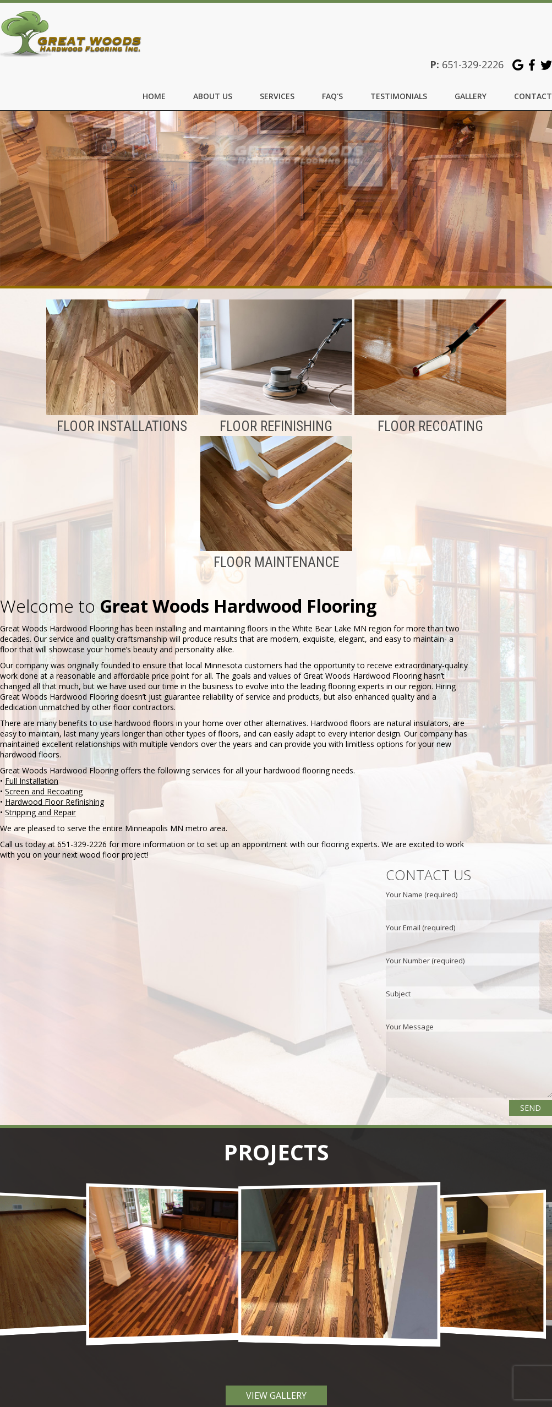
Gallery (471, 96)
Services (277, 96)
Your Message (410, 1020)
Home (154, 96)
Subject (398, 987)
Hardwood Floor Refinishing (54, 795)
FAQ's (332, 96)
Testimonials (398, 96)
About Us (212, 96)
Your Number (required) (425, 954)
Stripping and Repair (40, 805)
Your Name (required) (421, 888)
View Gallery (276, 1389)
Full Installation (31, 774)
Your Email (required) (420, 921)
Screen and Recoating (44, 784)
